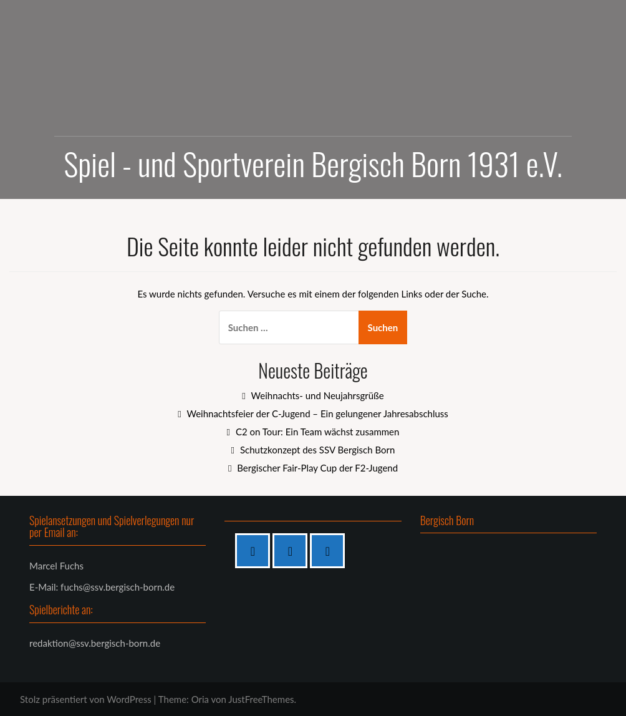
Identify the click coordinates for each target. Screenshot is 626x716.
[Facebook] (255, 550)
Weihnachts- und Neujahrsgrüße (317, 395)
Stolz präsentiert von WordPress (86, 699)
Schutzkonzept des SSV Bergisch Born (317, 449)
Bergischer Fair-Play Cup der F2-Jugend (317, 467)
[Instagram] (293, 550)
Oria (200, 699)
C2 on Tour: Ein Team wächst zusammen (317, 431)
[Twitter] (330, 550)
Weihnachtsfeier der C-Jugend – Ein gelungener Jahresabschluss (317, 413)
